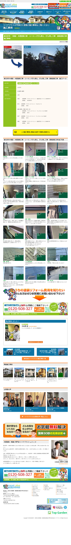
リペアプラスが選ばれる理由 (13, 12)
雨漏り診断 (59, 489)
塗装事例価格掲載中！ (31, 12)
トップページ (35, 485)
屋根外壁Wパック (60, 486)
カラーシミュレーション (61, 494)
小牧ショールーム (36, 491)
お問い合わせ (46, 489)
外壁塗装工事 (21, 83)
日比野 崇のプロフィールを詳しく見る (35, 342)
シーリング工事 (60, 492)
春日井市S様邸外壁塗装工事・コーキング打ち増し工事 (41, 374)
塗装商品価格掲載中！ (22, 12)
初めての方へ (35, 486)
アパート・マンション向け (62, 488)
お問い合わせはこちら (66, 12)
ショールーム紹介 (58, 12)
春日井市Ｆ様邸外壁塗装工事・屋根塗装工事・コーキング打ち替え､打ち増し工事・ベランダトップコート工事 (52, 375)
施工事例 (46, 485)
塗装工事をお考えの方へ (4, 12)
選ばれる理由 (35, 488)
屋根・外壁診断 (60, 491)
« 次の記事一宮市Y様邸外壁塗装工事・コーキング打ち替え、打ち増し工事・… (18, 352)
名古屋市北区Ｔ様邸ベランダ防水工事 (63, 374)
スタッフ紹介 (35, 494)
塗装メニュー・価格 (60, 485)
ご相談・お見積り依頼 (40, 309)
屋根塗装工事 (28, 83)
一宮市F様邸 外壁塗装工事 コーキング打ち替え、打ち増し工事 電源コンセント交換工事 (30, 375)
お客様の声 (40, 11)
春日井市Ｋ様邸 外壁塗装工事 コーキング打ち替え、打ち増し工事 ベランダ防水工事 (19, 375)
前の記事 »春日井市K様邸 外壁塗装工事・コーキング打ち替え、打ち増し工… (52, 352)
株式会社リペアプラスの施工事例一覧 (35, 358)
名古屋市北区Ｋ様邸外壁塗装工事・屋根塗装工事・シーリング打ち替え (8, 374)
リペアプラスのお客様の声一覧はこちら (36, 416)
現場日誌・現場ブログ (48, 488)
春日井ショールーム (36, 489)
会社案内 (34, 492)
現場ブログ (48, 11)
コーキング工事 (35, 83)
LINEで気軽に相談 (66, 1)
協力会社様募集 (36, 495)
